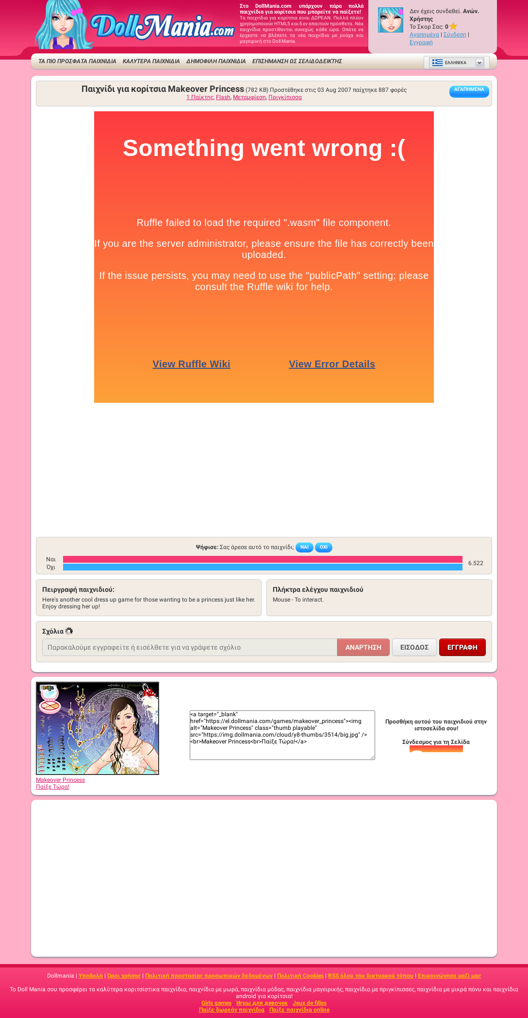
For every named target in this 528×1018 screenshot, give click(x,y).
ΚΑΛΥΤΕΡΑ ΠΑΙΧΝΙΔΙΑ (151, 61)
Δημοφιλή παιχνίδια (216, 61)
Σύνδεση (455, 34)
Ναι (304, 547)
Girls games (216, 1003)
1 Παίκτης (200, 97)
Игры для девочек (262, 1003)
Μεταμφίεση (249, 97)
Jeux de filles (310, 1003)
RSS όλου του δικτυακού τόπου (370, 975)
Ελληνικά (449, 63)
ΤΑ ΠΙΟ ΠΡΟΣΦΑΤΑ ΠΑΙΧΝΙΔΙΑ (77, 61)
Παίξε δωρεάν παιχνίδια (231, 1009)
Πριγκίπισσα (285, 97)
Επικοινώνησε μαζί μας (449, 975)
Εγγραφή (421, 42)
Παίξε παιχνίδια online (299, 1009)
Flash (223, 97)
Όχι (324, 547)
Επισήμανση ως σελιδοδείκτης (297, 61)
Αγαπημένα (424, 34)
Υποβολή (91, 975)
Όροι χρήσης (124, 975)
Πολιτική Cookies (300, 975)
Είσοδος (414, 647)
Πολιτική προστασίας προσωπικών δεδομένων (209, 975)
